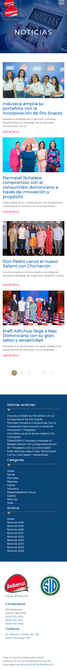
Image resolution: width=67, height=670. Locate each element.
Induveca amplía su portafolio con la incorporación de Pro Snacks (32, 108)
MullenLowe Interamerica (37, 665)
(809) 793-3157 (14, 620)
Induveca (12, 489)
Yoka (10, 503)
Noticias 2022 (15, 537)
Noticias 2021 (15, 533)
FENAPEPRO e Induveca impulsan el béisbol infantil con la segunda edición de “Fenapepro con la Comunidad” (32, 444)
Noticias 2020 (15, 529)
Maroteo (12, 482)
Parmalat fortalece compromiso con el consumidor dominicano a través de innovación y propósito (30, 187)
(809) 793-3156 (14, 617)
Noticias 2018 (15, 522)
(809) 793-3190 (14, 624)
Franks (11, 485)
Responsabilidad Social (21, 492)
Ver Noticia (11, 132)
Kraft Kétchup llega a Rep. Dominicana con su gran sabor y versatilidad (30, 336)
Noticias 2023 (15, 540)
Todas (10, 471)
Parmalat (12, 478)
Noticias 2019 (15, 526)
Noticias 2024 (15, 544)
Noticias (12, 499)
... (37, 373)
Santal (11, 474)
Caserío (11, 496)
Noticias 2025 (15, 547)
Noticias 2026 (15, 551)
